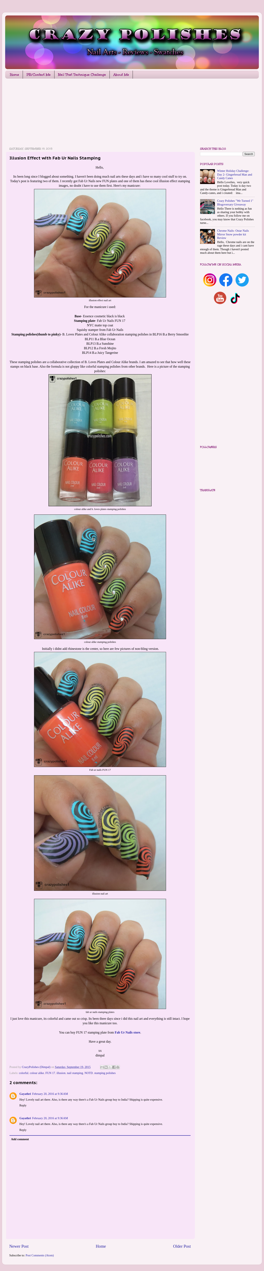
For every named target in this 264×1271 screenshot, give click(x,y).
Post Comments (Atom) (40, 1255)
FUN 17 (50, 1073)
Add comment (20, 1139)
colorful (23, 1073)
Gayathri (25, 1093)
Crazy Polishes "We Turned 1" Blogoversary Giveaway (235, 202)
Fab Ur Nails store (127, 1032)
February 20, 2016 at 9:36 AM (50, 1093)
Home (14, 74)
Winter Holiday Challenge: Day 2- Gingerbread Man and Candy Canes (234, 174)
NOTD (89, 1073)
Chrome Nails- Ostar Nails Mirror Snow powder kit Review (233, 234)
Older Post (182, 1246)
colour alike (37, 1073)
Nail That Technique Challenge (82, 74)
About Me (121, 74)
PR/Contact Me (39, 74)
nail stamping (75, 1073)
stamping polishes (105, 1073)
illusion (61, 1073)
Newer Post (19, 1246)
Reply (22, 1105)
